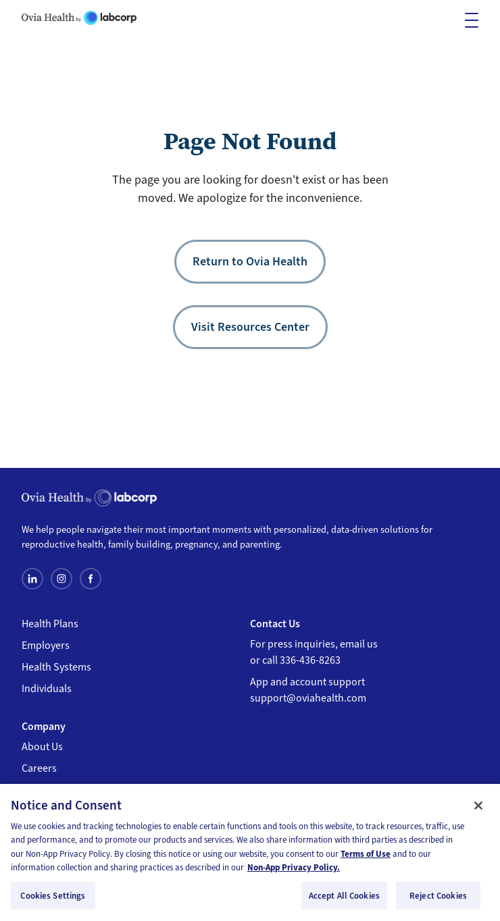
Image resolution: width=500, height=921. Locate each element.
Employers (46, 645)
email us (359, 644)
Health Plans (50, 624)
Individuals (47, 688)
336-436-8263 (310, 660)
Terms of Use (366, 858)
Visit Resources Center (250, 326)
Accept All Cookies (344, 899)
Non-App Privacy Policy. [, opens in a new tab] (293, 871)
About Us (42, 747)
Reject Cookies (438, 899)
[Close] (478, 809)
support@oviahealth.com (308, 698)
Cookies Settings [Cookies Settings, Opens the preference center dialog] (52, 899)
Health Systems (56, 667)
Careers (39, 768)
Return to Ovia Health (250, 261)
